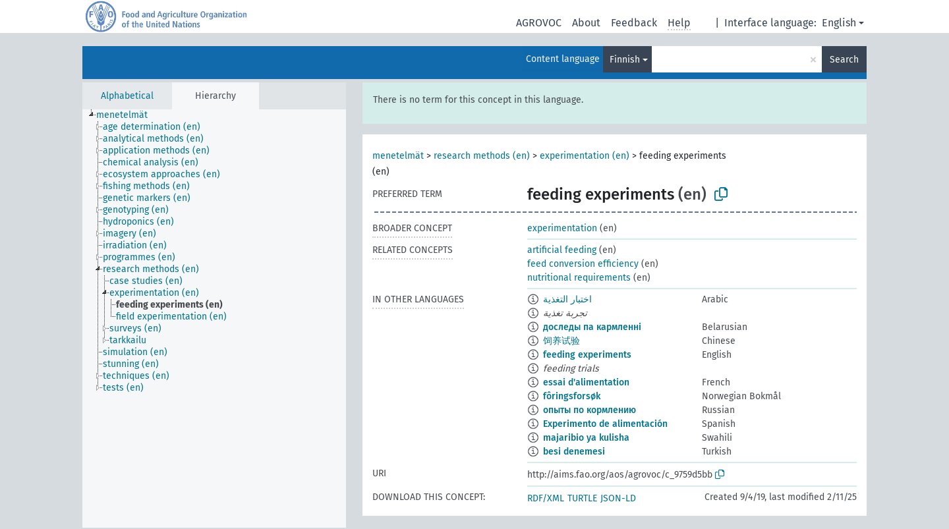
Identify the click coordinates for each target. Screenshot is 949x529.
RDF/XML (545, 498)
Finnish (625, 59)
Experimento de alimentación (605, 424)
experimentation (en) (584, 155)
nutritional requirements (579, 277)
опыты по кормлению (589, 410)
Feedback (634, 22)
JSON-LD (618, 498)
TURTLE (582, 498)
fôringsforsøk (571, 396)
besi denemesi (574, 451)
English (839, 22)
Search (844, 59)
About (586, 22)
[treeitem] (127, 115)
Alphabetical (127, 95)
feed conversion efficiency (583, 263)
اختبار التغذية (567, 299)
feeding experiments (587, 354)
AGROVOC (538, 22)
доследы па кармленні (592, 327)
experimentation (562, 228)
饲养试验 (561, 341)
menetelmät (398, 155)
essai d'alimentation (586, 382)
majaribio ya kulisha (586, 437)
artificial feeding (561, 250)
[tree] (214, 318)
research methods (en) (482, 155)
